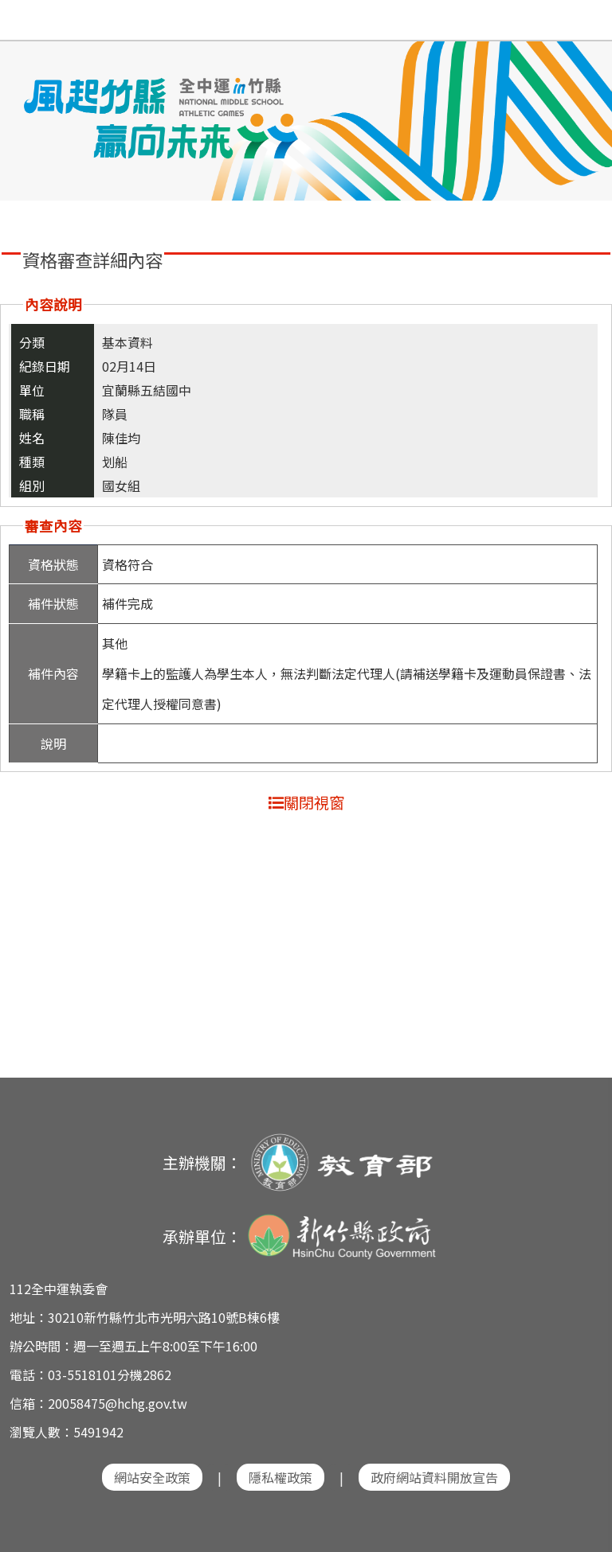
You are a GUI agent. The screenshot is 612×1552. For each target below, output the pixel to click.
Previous (28, 109)
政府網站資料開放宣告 (434, 1477)
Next (584, 109)
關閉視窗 (306, 802)
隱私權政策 (280, 1477)
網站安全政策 (152, 1477)
